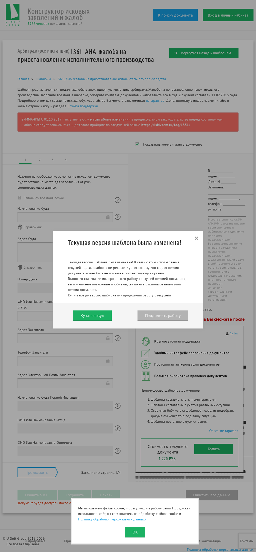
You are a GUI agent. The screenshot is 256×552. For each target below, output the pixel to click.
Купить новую (92, 315)
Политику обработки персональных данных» (112, 519)
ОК (135, 531)
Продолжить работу (162, 315)
